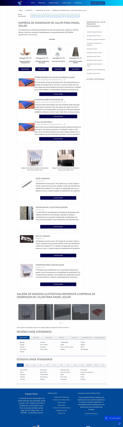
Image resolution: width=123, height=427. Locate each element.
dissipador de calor (92, 49)
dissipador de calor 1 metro (94, 53)
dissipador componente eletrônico (96, 39)
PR (47, 358)
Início (33, 3)
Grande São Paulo (87, 330)
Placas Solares (61, 398)
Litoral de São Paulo (100, 330)
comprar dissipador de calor (72, 15)
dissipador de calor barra (93, 73)
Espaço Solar (31, 386)
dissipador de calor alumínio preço (96, 70)
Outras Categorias (95, 79)
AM (96, 358)
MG (27, 358)
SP (41, 358)
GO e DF (89, 358)
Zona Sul (61, 330)
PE (68, 358)
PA (102, 358)
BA (75, 358)
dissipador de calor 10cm (93, 56)
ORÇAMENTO (25, 69)
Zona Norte (36, 330)
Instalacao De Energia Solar (61, 390)
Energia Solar (53, 3)
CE (82, 358)
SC (54, 358)
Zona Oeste (49, 330)
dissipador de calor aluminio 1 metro (54, 15)
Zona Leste (74, 330)
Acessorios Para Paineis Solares (61, 401)
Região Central (23, 330)
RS (61, 358)
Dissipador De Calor (61, 403)
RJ (20, 358)
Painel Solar (66, 3)
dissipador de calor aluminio (94, 60)
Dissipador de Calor (42, 10)
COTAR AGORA (58, 93)
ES (34, 358)
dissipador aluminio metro (37, 15)
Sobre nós (78, 3)
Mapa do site (61, 406)
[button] (61, 315)
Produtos (42, 3)
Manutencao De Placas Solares (61, 393)
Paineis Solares (61, 395)
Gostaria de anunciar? (98, 3)
